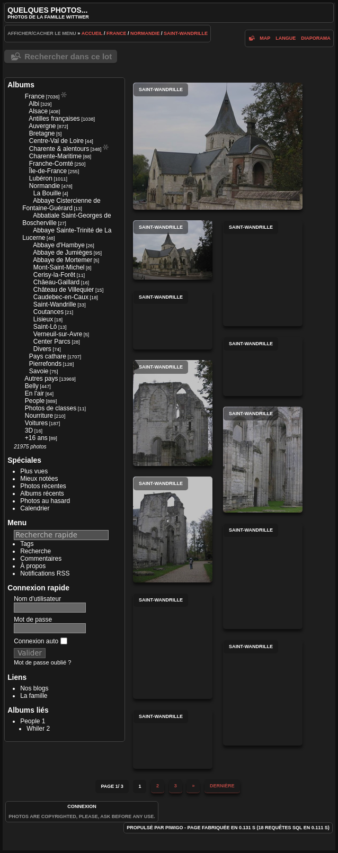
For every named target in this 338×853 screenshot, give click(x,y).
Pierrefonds (45, 363)
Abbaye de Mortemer (62, 260)
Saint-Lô (45, 326)
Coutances (48, 312)
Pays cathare (47, 356)
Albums (20, 84)
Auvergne (42, 126)
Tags (26, 543)
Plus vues (34, 471)
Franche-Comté (51, 163)
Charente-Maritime (55, 156)
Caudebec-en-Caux (60, 297)
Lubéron (40, 178)
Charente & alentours (59, 148)
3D (29, 430)
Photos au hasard (45, 501)
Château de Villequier (63, 289)
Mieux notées (39, 478)
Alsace (38, 111)
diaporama (316, 38)
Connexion (81, 806)
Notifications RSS (44, 573)
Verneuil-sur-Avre (57, 334)
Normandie (145, 33)
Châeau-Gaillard (56, 282)
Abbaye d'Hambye (59, 245)
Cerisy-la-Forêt (54, 275)
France (116, 33)
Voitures (36, 423)
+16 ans (36, 438)
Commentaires (40, 558)
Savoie (39, 371)
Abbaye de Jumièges (62, 252)
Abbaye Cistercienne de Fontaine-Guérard (61, 204)
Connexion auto (40, 641)
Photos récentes (43, 486)
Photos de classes (50, 408)
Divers (42, 349)
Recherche (35, 551)
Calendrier (34, 508)
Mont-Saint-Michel (59, 267)
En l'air (34, 393)
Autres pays (41, 378)
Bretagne (42, 133)
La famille (33, 695)
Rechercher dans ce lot (68, 56)
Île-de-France (48, 171)
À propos (33, 566)
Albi (34, 103)
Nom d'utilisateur (37, 599)
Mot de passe (33, 619)
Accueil (92, 33)
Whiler (35, 728)
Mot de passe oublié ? (42, 662)
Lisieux (43, 319)
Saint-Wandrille (186, 33)
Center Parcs (51, 341)
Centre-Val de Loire (56, 141)
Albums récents (42, 493)
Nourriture (39, 415)
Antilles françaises (54, 118)
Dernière (222, 785)
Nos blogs (34, 688)
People (35, 401)
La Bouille (47, 193)
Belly (32, 386)
